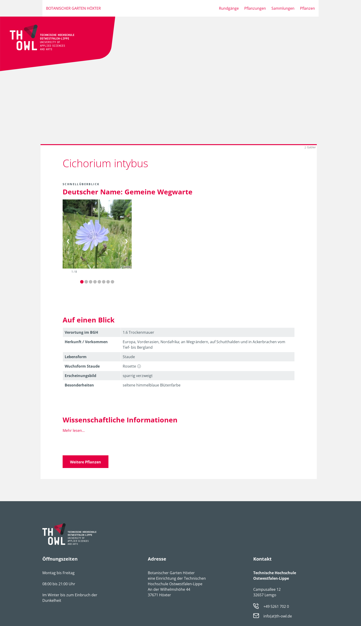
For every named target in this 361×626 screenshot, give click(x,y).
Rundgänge (229, 8)
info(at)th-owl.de (277, 616)
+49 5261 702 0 (276, 606)
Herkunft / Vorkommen (86, 341)
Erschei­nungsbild (80, 375)
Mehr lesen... (74, 430)
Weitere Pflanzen (85, 462)
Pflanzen (307, 8)
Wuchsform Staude (82, 366)
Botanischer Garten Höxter (73, 8)
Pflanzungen (255, 8)
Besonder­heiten (79, 385)
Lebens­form (76, 356)
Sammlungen (282, 8)
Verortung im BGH (81, 332)
